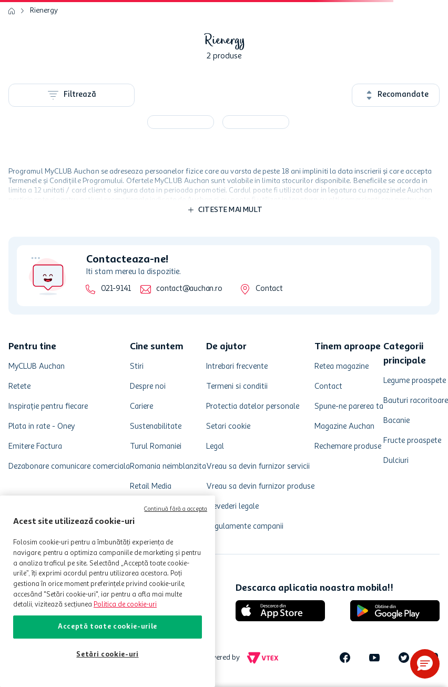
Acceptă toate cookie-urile (107, 626)
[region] (107, 591)
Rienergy (44, 10)
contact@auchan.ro (189, 289)
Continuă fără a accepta (175, 509)
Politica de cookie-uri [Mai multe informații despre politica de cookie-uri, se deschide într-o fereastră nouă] (125, 604)
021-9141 (116, 289)
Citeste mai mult (230, 210)
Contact (269, 289)
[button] (425, 664)
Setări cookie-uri (107, 654)
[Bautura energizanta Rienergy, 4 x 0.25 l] (180, 122)
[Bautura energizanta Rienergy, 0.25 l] (256, 122)
